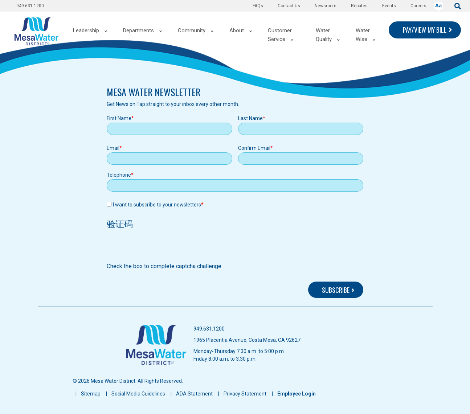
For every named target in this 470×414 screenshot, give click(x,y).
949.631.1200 (30, 5)
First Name (119, 118)
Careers (418, 5)
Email (113, 148)
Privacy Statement (245, 394)
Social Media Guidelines (138, 394)
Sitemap (91, 394)
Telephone (119, 175)
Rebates (359, 5)
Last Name (250, 118)
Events (389, 5)
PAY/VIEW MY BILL (425, 29)
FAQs (258, 5)
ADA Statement (194, 394)
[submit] (457, 5)
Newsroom (325, 5)
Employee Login (296, 394)
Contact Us (289, 5)
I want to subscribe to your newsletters (157, 205)
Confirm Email (254, 148)
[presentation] (162, 248)
